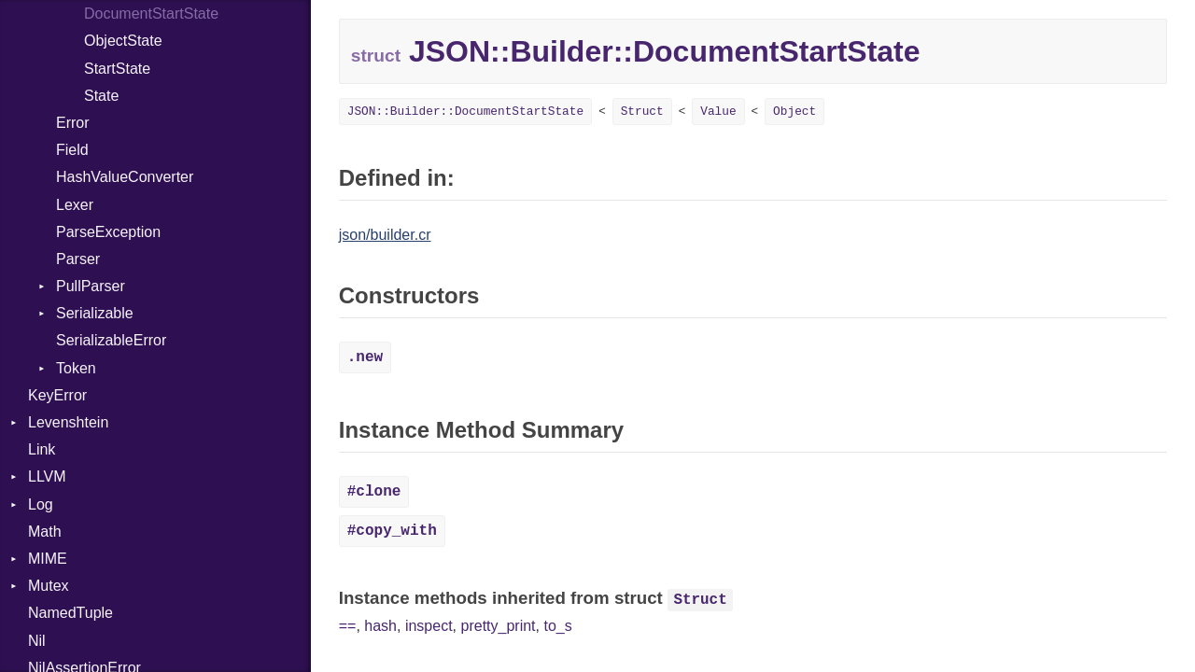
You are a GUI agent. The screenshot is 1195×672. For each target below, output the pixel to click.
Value (718, 112)
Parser (78, 259)
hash (380, 626)
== (348, 626)
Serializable (95, 313)
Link (41, 449)
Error (73, 123)
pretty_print (498, 626)
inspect (429, 626)
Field (72, 150)
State (101, 96)
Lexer (74, 205)
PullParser (90, 286)
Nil (37, 641)
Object (794, 112)
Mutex (48, 586)
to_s (557, 626)
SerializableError (111, 340)
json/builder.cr (385, 235)
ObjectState (123, 41)
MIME (47, 559)
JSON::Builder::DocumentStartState (465, 112)
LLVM (47, 476)
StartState (117, 69)
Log (40, 504)
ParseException (108, 232)
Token (76, 368)
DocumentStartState (151, 13)
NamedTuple (70, 613)
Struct (642, 112)
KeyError (57, 395)
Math (45, 531)
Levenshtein (68, 422)
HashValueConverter (124, 177)
